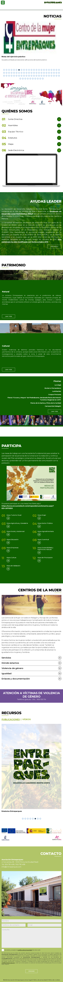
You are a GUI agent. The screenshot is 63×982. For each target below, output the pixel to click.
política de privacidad (25, 950)
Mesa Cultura (11, 557)
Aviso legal (28, 980)
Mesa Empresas (12, 548)
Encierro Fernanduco (53, 388)
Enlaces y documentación (16, 678)
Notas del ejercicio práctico (13, 57)
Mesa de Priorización (45, 557)
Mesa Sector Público (45, 523)
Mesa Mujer (42, 515)
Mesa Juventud (43, 539)
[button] (4, 70)
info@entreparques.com (11, 867)
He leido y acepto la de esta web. (23, 950)
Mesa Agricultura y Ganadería (17, 523)
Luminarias (56, 391)
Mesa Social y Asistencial (15, 531)
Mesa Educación (12, 539)
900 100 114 (41, 699)
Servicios (6, 657)
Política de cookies (54, 980)
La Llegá (58, 385)
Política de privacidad (40, 980)
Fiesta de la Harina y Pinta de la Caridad (45, 403)
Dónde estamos (10, 663)
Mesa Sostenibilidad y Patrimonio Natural (45, 548)
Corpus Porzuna (54, 394)
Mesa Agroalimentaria (46, 531)
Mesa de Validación (13, 566)
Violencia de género (12, 668)
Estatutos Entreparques (12, 811)
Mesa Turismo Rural (14, 515)
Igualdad (6, 673)
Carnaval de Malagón (53, 406)
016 (33, 699)
